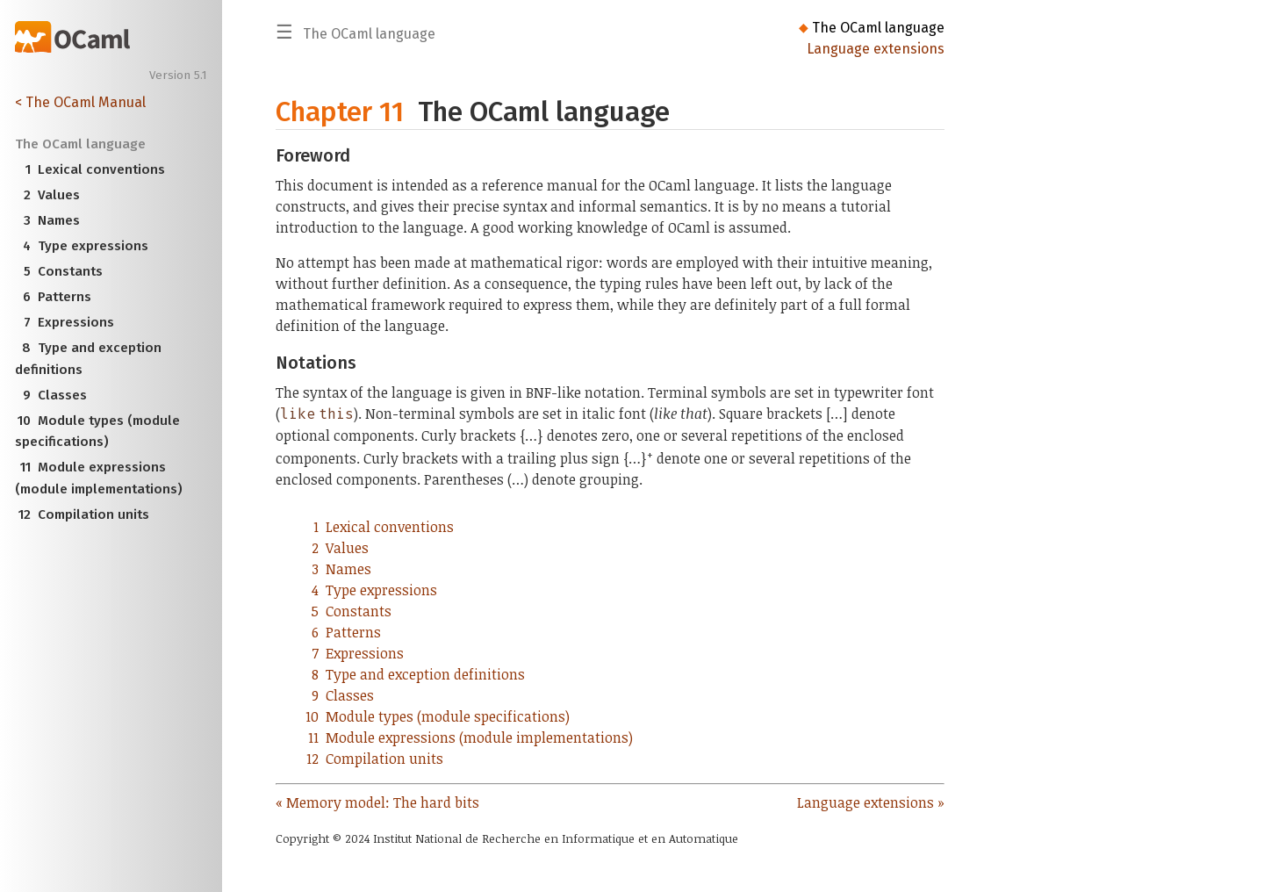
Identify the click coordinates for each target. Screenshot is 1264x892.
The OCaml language (878, 27)
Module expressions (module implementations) (99, 476)
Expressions (65, 322)
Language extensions (875, 48)
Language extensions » (870, 802)
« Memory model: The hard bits (377, 802)
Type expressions (82, 245)
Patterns (53, 296)
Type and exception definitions (88, 357)
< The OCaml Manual (80, 102)
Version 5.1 (178, 75)
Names (48, 220)
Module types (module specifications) (98, 430)
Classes (51, 395)
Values (48, 194)
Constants (59, 271)
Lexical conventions (90, 169)
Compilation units (82, 514)
